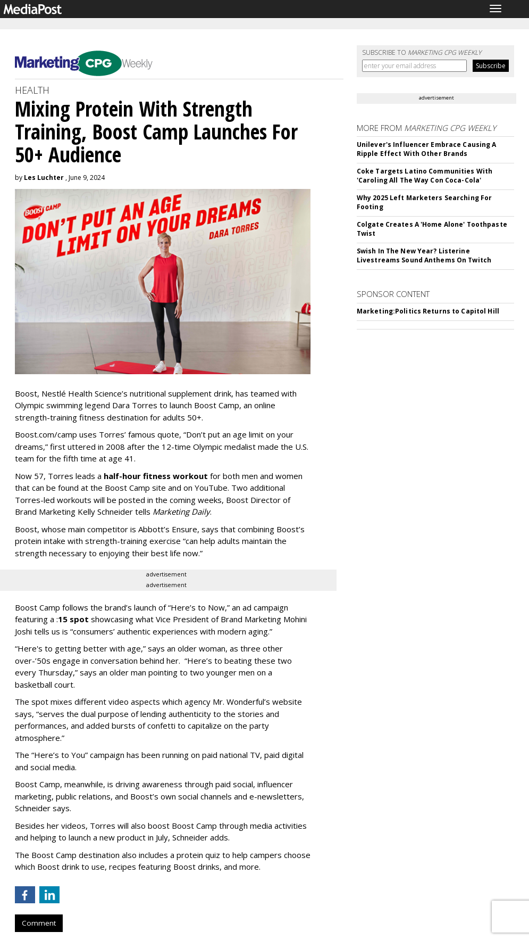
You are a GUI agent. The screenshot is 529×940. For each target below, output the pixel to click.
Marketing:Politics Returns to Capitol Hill (428, 311)
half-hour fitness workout (156, 476)
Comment (39, 923)
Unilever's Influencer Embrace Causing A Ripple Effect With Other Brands (427, 149)
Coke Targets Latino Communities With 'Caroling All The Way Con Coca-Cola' (424, 176)
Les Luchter (44, 177)
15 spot (73, 619)
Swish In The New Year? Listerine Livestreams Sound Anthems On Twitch (424, 255)
